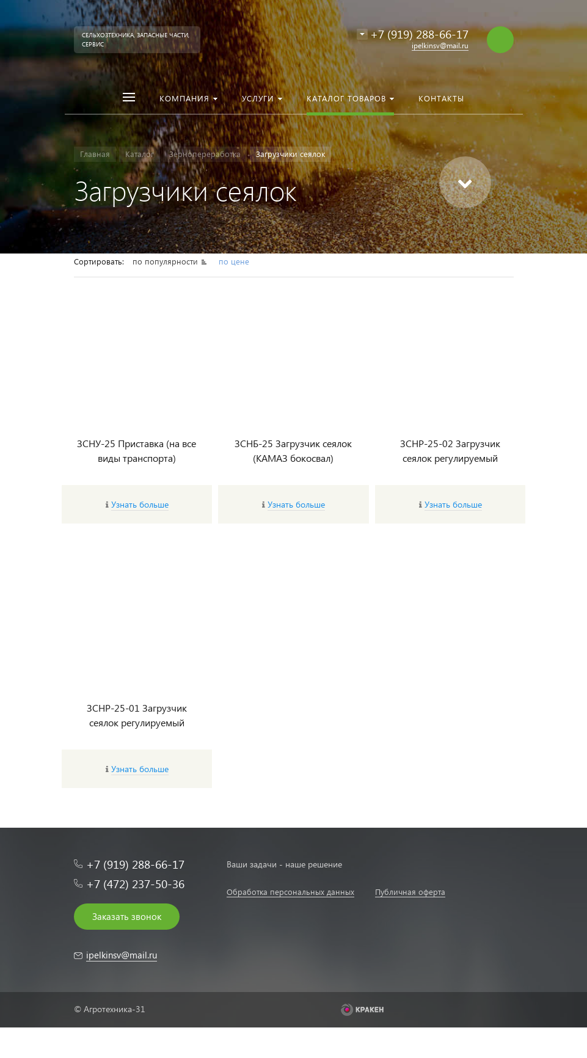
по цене (234, 261)
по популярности (166, 261)
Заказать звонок (126, 916)
